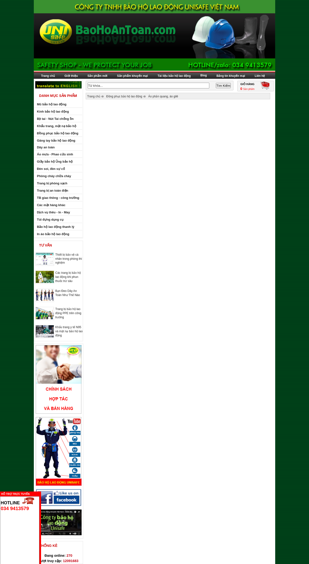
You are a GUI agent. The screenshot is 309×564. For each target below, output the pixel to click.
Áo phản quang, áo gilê (163, 96)
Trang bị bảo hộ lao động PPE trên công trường (68, 313)
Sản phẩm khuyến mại (132, 76)
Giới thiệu (71, 76)
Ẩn (42, 493)
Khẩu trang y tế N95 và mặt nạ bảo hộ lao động (69, 331)
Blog (203, 75)
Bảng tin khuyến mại (231, 76)
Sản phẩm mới (97, 76)
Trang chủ (48, 76)
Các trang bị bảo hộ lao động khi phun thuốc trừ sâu (68, 277)
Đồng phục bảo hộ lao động (124, 96)
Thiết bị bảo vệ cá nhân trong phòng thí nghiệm (68, 258)
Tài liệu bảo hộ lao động (174, 76)
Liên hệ (260, 76)
